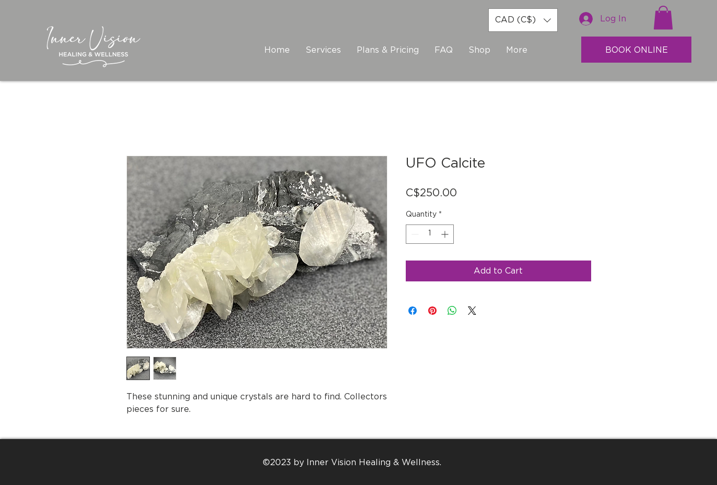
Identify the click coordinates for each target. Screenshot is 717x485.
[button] (523, 20)
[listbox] (523, 20)
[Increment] (445, 234)
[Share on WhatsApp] (452, 310)
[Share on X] (472, 310)
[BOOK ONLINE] (636, 50)
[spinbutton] (429, 234)
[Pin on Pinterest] (432, 310)
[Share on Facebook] (412, 310)
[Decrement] (413, 234)
